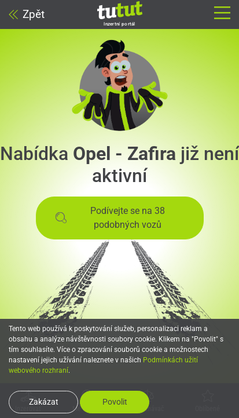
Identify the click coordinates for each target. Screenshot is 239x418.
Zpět (27, 14)
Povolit (114, 401)
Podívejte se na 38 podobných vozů (110, 217)
